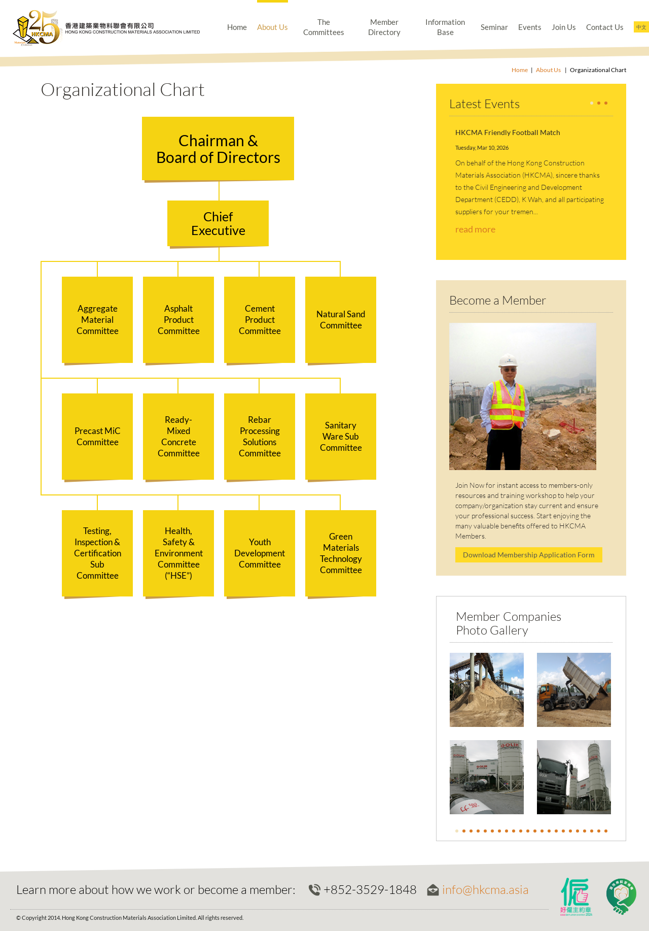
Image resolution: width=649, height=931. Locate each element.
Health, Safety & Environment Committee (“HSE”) (179, 553)
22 (605, 831)
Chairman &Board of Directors (218, 148)
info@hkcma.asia (485, 889)
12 (534, 831)
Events (530, 26)
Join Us (564, 26)
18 (577, 831)
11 (527, 831)
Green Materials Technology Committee (341, 553)
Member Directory (384, 27)
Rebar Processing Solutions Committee (260, 436)
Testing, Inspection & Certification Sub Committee (97, 553)
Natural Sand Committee (341, 319)
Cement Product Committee (260, 319)
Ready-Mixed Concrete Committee (179, 436)
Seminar (494, 26)
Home (237, 26)
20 (591, 831)
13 (542, 831)
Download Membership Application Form (529, 554)
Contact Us (605, 26)
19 (584, 831)
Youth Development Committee (259, 553)
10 (520, 831)
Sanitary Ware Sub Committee (341, 436)
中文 (641, 27)
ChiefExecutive (218, 223)
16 (563, 831)
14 (549, 831)
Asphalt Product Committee (179, 319)
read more (475, 229)
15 (556, 831)
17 (570, 831)
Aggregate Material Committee (98, 319)
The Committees (323, 27)
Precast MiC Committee (98, 436)
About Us (272, 26)
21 (598, 831)
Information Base (445, 27)
